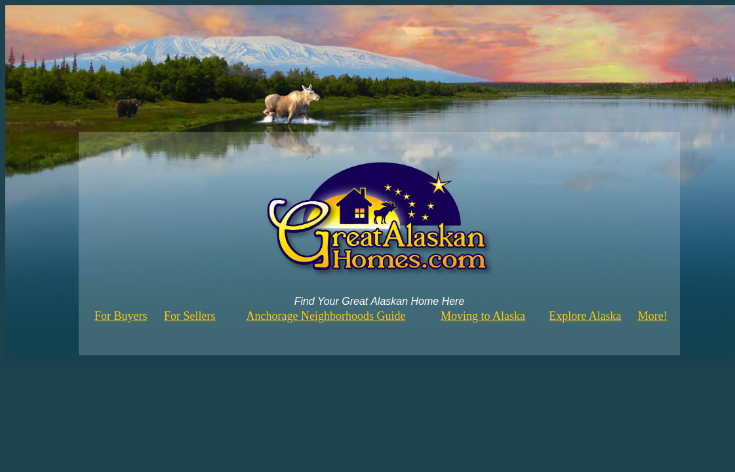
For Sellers (190, 316)
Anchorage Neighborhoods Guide (325, 316)
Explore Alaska (585, 316)
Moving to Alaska (483, 316)
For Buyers (121, 316)
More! (652, 316)
